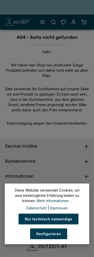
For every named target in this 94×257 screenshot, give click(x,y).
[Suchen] (53, 22)
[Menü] (42, 22)
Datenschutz (36, 208)
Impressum (59, 208)
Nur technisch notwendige (48, 219)
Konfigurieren (48, 234)
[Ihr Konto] (73, 22)
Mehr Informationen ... (54, 201)
